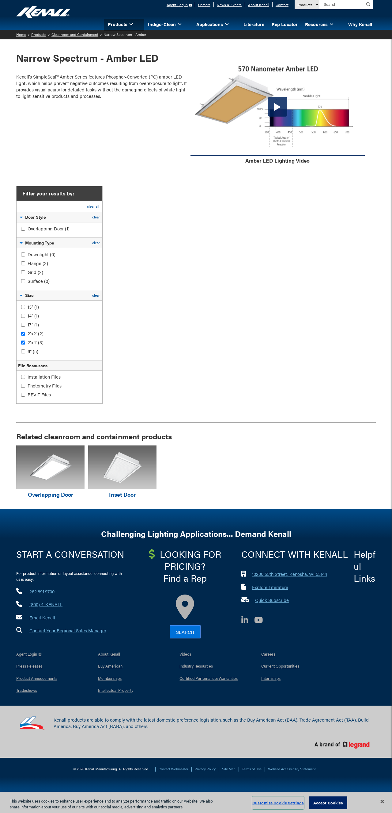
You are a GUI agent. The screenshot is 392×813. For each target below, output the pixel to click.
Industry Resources (196, 666)
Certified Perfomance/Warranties (208, 678)
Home (21, 34)
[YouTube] (261, 621)
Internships (271, 678)
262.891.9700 (42, 591)
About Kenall (258, 4)
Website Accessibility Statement (291, 769)
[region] (196, 802)
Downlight (41, 254)
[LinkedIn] (247, 621)
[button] (140, 23)
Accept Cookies (328, 803)
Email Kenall (42, 617)
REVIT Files (39, 394)
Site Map (228, 769)
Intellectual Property (115, 690)
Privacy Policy (205, 769)
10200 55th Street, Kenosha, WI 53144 (289, 574)
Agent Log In (177, 4)
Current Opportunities (280, 666)
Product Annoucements (36, 678)
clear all (93, 206)
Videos (185, 654)
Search (185, 632)
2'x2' (35, 333)
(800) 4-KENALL (45, 604)
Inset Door (122, 494)
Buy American (110, 666)
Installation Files (44, 376)
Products (38, 34)
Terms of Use (252, 769)
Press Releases (29, 666)
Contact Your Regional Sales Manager (67, 630)
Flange (38, 263)
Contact (282, 4)
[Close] (382, 801)
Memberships (110, 678)
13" (33, 306)
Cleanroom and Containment (74, 34)
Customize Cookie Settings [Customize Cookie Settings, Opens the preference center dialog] (278, 803)
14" (33, 315)
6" (33, 351)
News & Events (229, 4)
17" (33, 324)
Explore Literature (270, 587)
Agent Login (26, 654)
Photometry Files (45, 385)
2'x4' (35, 342)
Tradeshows (26, 690)
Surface (39, 281)
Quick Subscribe (272, 600)
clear (96, 216)
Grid (35, 272)
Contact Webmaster (173, 769)
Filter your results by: (47, 193)
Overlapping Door (49, 228)
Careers (204, 4)
